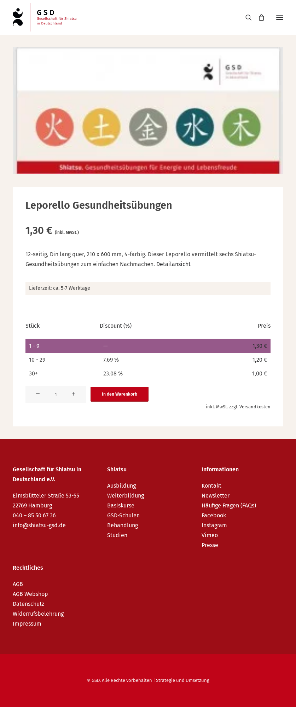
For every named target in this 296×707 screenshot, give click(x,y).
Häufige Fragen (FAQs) (229, 505)
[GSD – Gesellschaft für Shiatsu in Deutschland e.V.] (44, 17)
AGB (18, 584)
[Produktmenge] (55, 394)
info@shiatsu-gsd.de (39, 525)
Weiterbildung (125, 495)
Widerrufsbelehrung (38, 613)
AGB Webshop (30, 594)
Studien (117, 535)
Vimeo (210, 535)
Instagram (214, 525)
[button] (279, 17)
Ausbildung (121, 485)
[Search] (245, 17)
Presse (210, 545)
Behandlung (122, 525)
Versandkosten (255, 406)
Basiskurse (120, 505)
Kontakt (211, 485)
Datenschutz (28, 603)
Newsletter (216, 495)
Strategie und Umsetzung (182, 680)
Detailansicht (173, 264)
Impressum (27, 623)
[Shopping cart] (258, 17)
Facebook (214, 515)
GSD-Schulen (123, 515)
